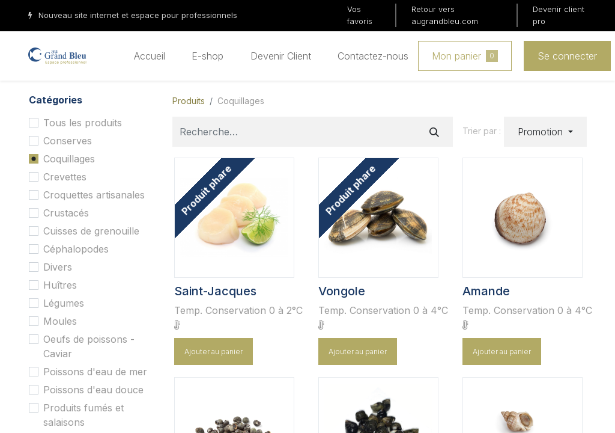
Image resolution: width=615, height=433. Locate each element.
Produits (188, 101)
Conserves (67, 141)
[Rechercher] (434, 132)
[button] (545, 132)
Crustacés (66, 213)
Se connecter (567, 56)
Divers (57, 267)
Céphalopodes (76, 249)
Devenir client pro (558, 15)
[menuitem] (149, 56)
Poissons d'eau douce (93, 390)
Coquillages (69, 159)
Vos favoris (359, 15)
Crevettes (64, 177)
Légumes (63, 303)
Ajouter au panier (213, 351)
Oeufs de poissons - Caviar (89, 346)
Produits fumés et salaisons (83, 415)
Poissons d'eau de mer (95, 372)
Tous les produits (82, 123)
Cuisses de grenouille (91, 231)
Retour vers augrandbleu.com (444, 15)
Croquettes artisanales (94, 195)
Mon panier (465, 56)
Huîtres (60, 285)
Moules (60, 321)
